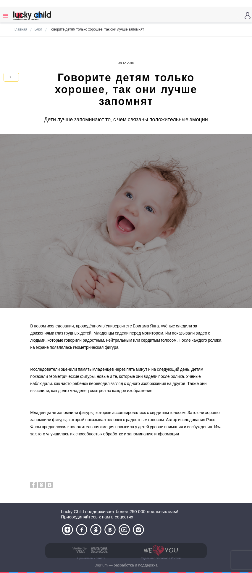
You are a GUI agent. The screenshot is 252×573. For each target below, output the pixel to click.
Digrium (101, 565)
